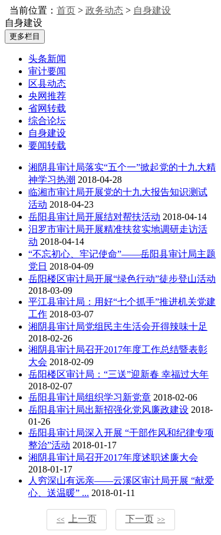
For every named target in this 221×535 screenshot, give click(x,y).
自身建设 (152, 10)
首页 (66, 10)
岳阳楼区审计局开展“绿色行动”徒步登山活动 (122, 279)
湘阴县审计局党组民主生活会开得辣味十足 (117, 326)
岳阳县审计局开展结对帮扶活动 (94, 217)
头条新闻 (47, 59)
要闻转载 (47, 145)
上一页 (77, 519)
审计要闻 (47, 71)
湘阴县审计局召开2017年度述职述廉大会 (113, 457)
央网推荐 (47, 96)
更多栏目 (24, 36)
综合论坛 (47, 121)
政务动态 (104, 10)
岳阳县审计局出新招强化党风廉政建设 (108, 410)
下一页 (146, 519)
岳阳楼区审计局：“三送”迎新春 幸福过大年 (118, 374)
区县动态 (47, 83)
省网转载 (47, 108)
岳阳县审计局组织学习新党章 (89, 397)
